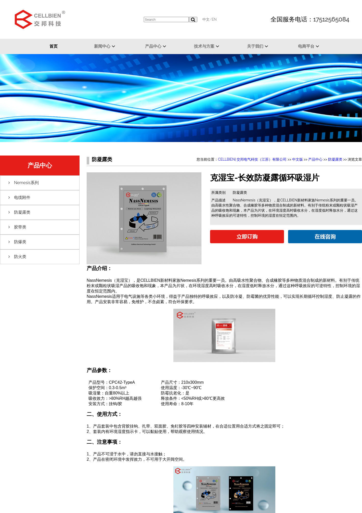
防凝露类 (22, 212)
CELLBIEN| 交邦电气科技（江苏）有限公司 (252, 159)
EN (214, 19)
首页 (53, 46)
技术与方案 (204, 46)
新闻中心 (102, 46)
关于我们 (255, 46)
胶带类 (20, 227)
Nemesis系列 (26, 182)
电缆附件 (22, 197)
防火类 (20, 256)
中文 (206, 19)
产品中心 (153, 46)
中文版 (297, 159)
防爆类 (20, 241)
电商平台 (306, 46)
